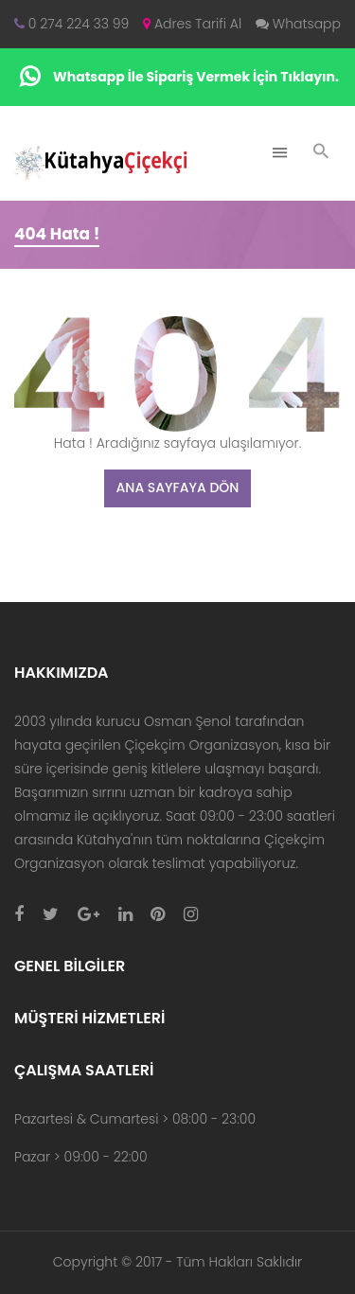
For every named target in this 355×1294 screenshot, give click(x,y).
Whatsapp (298, 23)
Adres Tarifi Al (192, 23)
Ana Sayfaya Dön (178, 487)
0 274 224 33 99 (71, 23)
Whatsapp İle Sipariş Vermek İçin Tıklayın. (177, 77)
